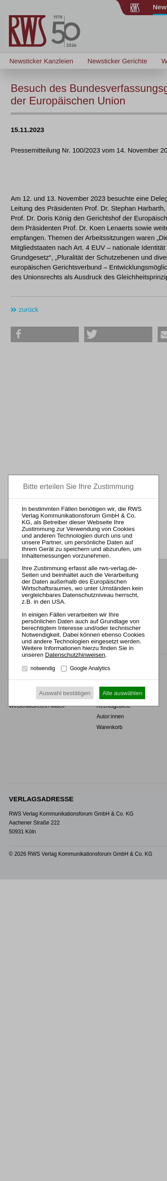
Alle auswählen (122, 693)
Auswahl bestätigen (65, 693)
